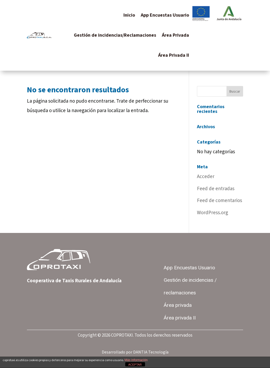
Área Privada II (173, 55)
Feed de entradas (215, 188)
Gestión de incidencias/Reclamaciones (115, 35)
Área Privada (175, 35)
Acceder (205, 176)
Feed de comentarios (219, 200)
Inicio (129, 15)
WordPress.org (212, 212)
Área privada (178, 305)
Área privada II (180, 318)
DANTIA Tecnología (150, 352)
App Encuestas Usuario (165, 15)
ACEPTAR (135, 364)
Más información (136, 360)
